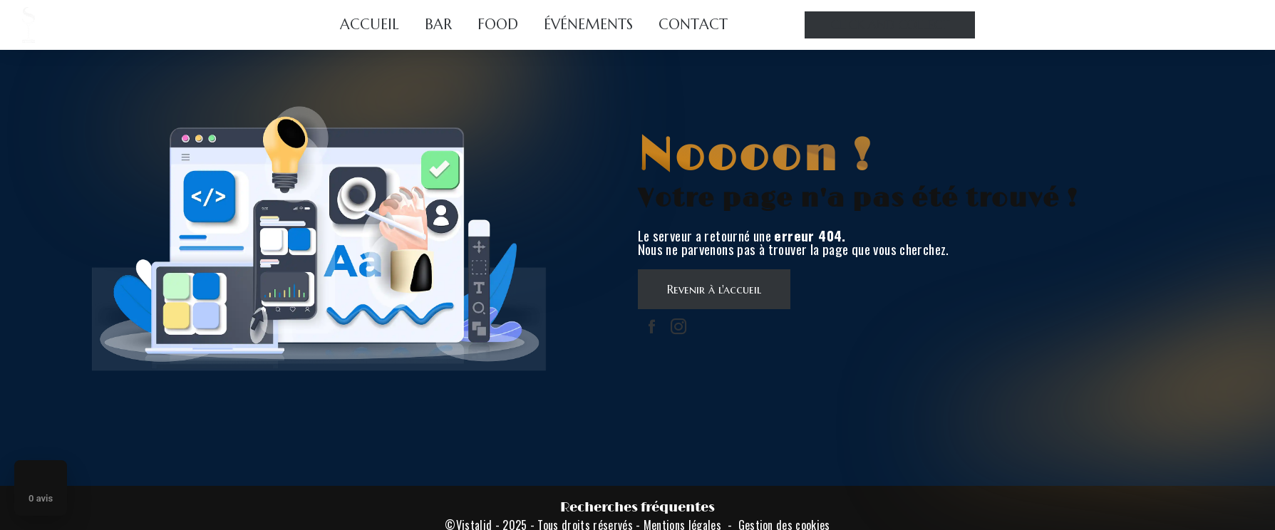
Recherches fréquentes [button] (637, 507)
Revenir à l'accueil (714, 289)
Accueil (369, 24)
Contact (693, 24)
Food (498, 24)
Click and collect (889, 25)
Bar (438, 24)
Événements (588, 24)
